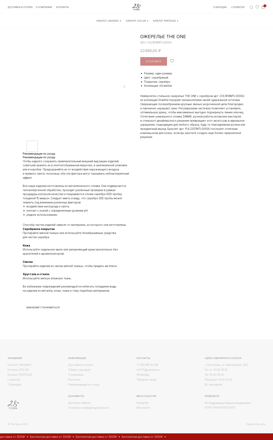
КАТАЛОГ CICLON (136, 20)
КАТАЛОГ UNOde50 (107, 20)
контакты (62, 7)
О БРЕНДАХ (220, 7)
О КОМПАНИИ (44, 7)
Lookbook (238, 7)
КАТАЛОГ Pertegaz (164, 20)
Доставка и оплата (20, 7)
